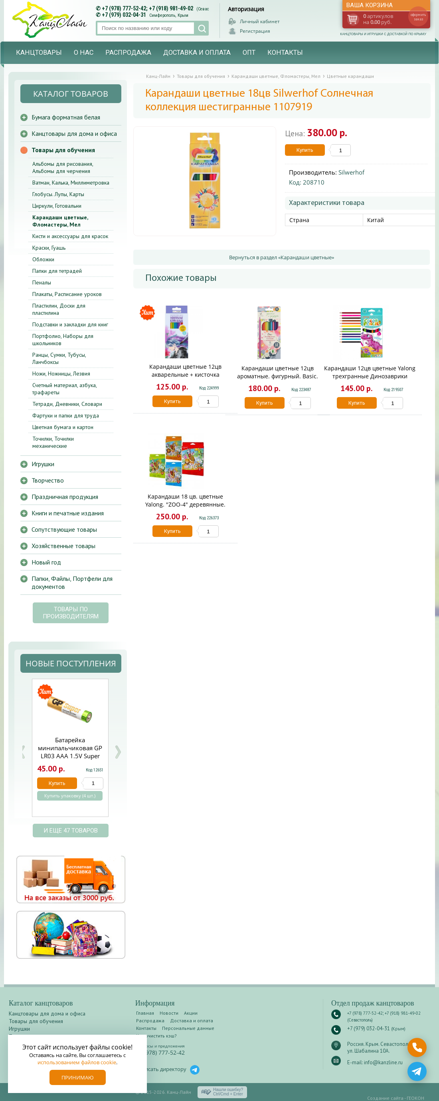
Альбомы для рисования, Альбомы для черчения (62, 167)
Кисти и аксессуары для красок (70, 236)
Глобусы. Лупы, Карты (58, 194)
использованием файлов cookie (77, 1062)
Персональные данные (188, 1028)
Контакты (285, 52)
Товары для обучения (63, 150)
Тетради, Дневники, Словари (67, 403)
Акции (191, 1013)
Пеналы (41, 282)
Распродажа (128, 52)
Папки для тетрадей (57, 270)
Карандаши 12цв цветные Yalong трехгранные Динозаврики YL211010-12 (369, 376)
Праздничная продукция (65, 497)
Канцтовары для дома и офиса (74, 133)
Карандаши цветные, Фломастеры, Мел (60, 221)
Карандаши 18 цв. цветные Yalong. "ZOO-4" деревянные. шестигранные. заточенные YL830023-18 (185, 508)
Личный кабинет (260, 21)
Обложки (43, 259)
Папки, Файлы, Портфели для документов (72, 582)
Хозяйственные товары (63, 546)
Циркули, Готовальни (56, 205)
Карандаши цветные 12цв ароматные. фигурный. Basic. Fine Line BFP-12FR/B (277, 376)
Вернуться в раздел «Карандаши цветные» (281, 257)
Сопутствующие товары (64, 529)
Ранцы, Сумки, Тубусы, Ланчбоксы (59, 358)
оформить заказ (418, 16)
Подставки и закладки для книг (70, 324)
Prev (22, 752)
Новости (169, 1013)
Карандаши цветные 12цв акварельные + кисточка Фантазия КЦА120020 (185, 374)
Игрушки (43, 464)
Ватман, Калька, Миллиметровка (70, 182)
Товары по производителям (71, 613)
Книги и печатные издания (68, 513)
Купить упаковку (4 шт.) (69, 796)
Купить (305, 150)
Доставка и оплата (197, 52)
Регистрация (255, 31)
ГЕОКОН (415, 1098)
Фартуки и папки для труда (65, 415)
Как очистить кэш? (156, 1036)
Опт (249, 52)
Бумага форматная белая (66, 117)
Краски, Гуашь (48, 247)
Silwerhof (351, 172)
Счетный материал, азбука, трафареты (64, 389)
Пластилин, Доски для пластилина (58, 309)
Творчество (48, 480)
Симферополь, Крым (168, 15)
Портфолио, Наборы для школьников (62, 339)
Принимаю (77, 1077)
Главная (145, 1013)
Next (118, 752)
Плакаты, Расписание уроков (67, 294)
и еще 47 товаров (71, 830)
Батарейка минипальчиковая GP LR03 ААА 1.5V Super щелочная (70, 752)
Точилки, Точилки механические (53, 442)
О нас (83, 52)
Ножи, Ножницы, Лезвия (61, 373)
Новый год (46, 562)
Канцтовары (39, 52)
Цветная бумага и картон (62, 427)
